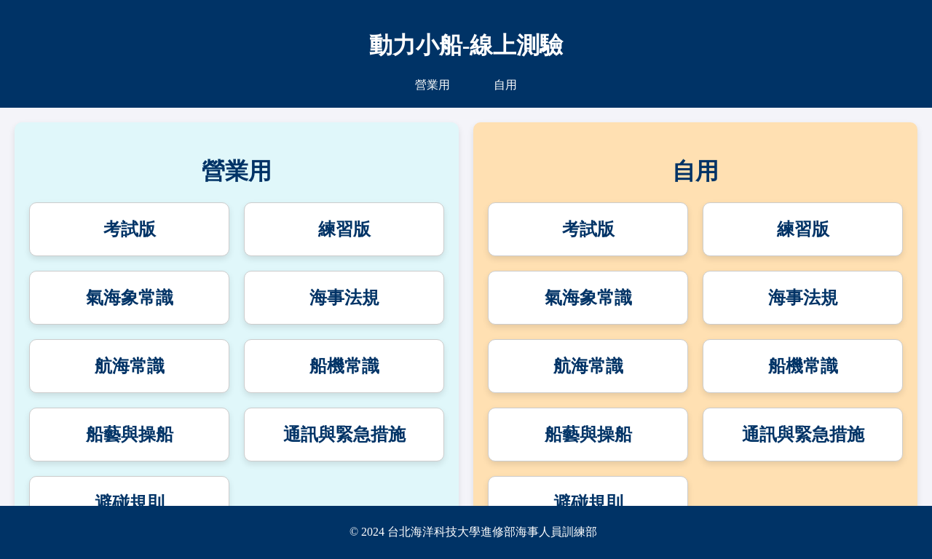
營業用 (432, 85)
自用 (505, 85)
